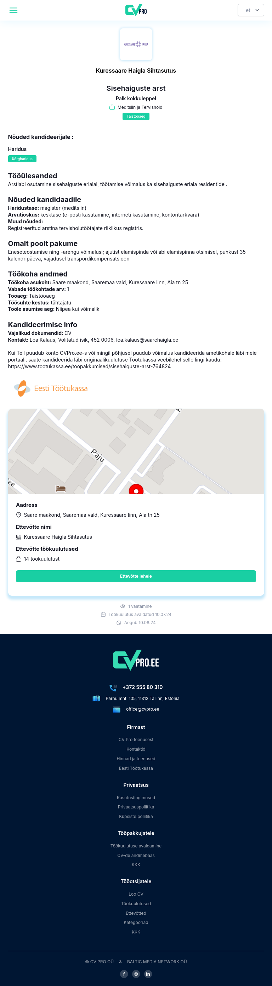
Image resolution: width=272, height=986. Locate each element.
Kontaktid (135, 749)
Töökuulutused (136, 903)
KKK (136, 864)
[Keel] (251, 10)
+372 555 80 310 (143, 687)
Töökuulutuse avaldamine (136, 845)
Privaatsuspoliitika (136, 806)
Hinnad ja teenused (136, 758)
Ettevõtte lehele (136, 576)
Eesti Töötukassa (136, 768)
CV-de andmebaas (136, 855)
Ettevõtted (136, 913)
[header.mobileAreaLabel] (13, 10)
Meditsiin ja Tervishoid (140, 107)
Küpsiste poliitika (136, 816)
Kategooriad (136, 922)
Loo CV (136, 894)
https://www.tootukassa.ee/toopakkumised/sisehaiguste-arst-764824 (89, 366)
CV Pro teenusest (136, 739)
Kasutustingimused (136, 797)
